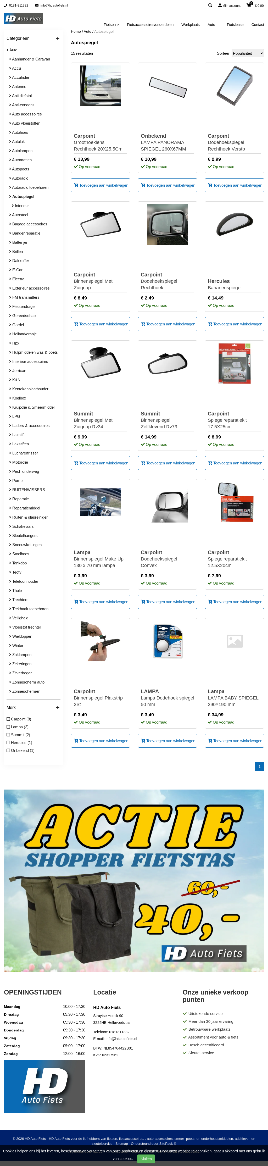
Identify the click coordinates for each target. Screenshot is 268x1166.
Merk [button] (33, 707)
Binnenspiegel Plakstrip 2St (100, 697)
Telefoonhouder (23, 581)
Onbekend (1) (21, 750)
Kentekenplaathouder (28, 389)
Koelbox (17, 398)
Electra (16, 279)
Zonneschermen (24, 691)
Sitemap (121, 1144)
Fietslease (235, 25)
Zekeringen (20, 664)
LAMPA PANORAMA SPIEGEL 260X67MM (167, 142)
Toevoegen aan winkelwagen (101, 185)
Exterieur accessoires (29, 288)
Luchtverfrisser (23, 453)
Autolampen (20, 150)
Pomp (16, 480)
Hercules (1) (19, 742)
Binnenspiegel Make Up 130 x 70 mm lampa (100, 558)
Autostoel (18, 215)
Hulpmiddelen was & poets (33, 352)
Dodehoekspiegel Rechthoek (167, 280)
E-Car (16, 270)
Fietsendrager (22, 306)
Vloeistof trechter (25, 627)
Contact (258, 25)
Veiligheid (18, 618)
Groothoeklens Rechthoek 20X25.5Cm (100, 142)
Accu (15, 68)
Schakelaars (21, 526)
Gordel (16, 325)
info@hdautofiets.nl (51, 5)
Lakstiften (19, 444)
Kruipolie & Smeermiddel (31, 407)
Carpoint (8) (19, 719)
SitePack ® (167, 1144)
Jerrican (17, 370)
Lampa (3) (18, 727)
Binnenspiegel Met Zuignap (100, 280)
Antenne (17, 86)
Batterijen (18, 242)
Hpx (14, 343)
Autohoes (18, 132)
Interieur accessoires (28, 361)
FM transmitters (24, 297)
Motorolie (18, 462)
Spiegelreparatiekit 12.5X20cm (234, 558)
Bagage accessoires (28, 224)
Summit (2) (18, 734)
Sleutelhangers (23, 535)
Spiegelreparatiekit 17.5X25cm (234, 419)
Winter (16, 645)
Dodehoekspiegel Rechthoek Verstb (234, 142)
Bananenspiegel (225, 284)
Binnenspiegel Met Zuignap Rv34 (100, 419)
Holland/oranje (23, 334)
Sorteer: (224, 53)
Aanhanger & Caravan (29, 59)
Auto (211, 25)
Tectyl (15, 572)
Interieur (20, 205)
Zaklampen (20, 654)
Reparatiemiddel (24, 508)
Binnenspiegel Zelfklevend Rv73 (167, 419)
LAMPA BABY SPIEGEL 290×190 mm (234, 697)
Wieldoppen (20, 636)
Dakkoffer (19, 260)
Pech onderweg (24, 471)
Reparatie (19, 499)
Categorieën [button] (33, 38)
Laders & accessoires (29, 425)
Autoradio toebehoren (28, 187)
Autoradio (18, 178)
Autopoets (19, 169)
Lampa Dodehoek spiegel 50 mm (167, 697)
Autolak (17, 141)
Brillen (16, 251)
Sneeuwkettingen (25, 544)
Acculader (19, 77)
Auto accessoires (25, 114)
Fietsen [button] (111, 25)
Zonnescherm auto (26, 682)
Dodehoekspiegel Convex (167, 558)
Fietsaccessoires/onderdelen (150, 25)
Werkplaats (190, 25)
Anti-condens (22, 105)
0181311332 (119, 1032)
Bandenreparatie (24, 233)
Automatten (20, 160)
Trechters (19, 599)
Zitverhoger (20, 673)
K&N (14, 379)
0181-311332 (16, 5)
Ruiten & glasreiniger (28, 517)
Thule (15, 590)
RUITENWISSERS (27, 489)
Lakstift (17, 434)
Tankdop (18, 563)
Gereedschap (22, 315)
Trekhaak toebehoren (28, 609)
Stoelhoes (19, 554)
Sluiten (146, 1159)
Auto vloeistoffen (24, 123)
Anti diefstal (20, 95)
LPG (14, 416)
